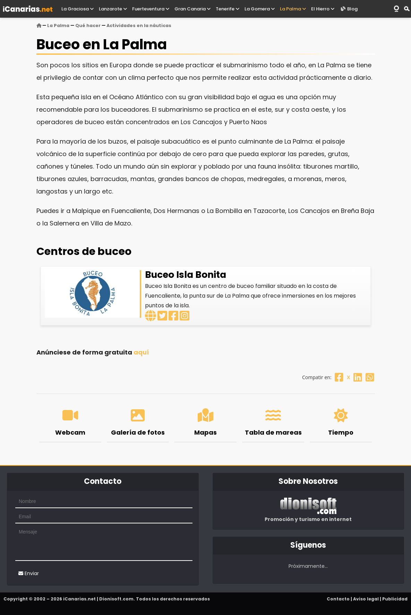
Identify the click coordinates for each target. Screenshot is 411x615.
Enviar (28, 573)
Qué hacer (88, 25)
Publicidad (395, 599)
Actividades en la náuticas (138, 25)
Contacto (338, 599)
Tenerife (227, 9)
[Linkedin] (357, 377)
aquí (141, 352)
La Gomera (260, 9)
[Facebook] (339, 377)
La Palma (293, 9)
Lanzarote (113, 9)
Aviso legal (366, 599)
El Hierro (322, 9)
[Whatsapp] (370, 377)
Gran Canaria (192, 9)
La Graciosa (77, 9)
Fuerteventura (150, 9)
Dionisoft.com (116, 599)
